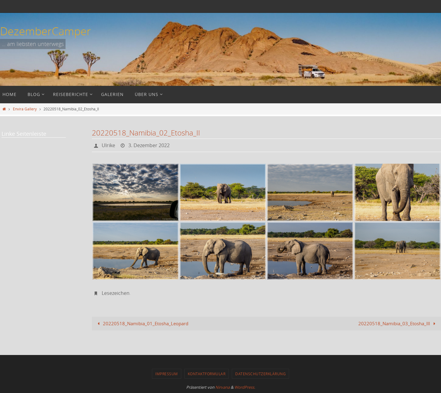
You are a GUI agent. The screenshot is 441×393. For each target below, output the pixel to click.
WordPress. (244, 387)
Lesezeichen (116, 293)
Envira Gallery (25, 108)
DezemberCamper (45, 31)
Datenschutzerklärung (260, 373)
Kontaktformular (207, 373)
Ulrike (108, 145)
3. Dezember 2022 (149, 145)
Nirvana (222, 387)
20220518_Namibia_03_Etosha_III (398, 323)
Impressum (166, 373)
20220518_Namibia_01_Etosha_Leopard (141, 323)
